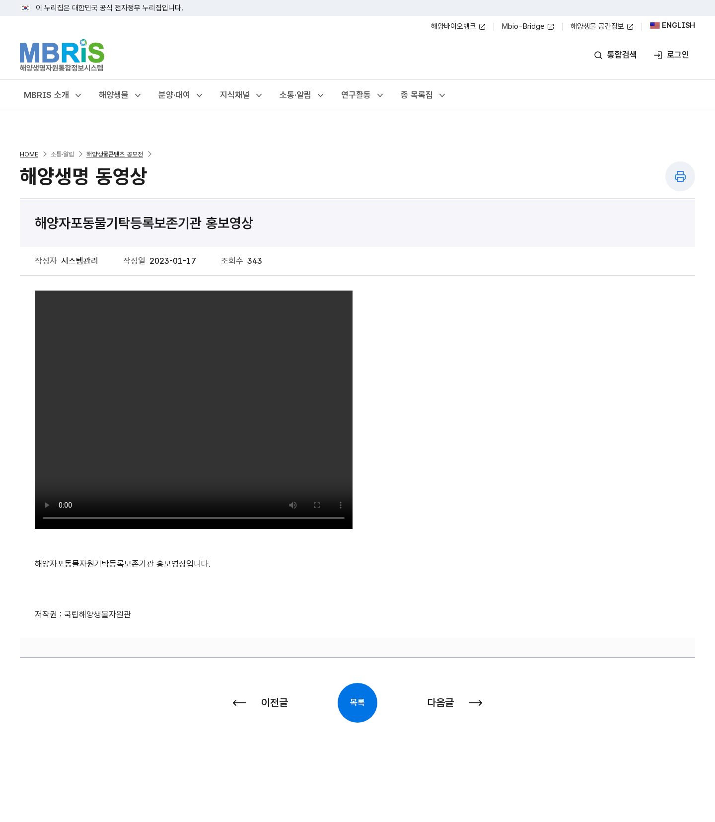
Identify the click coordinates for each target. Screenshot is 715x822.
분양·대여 (181, 95)
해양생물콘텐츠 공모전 (114, 154)
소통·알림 (302, 95)
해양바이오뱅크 (458, 27)
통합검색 (615, 55)
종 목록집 (424, 95)
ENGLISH (672, 25)
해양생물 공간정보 (602, 27)
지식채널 (242, 95)
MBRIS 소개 (53, 95)
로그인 (671, 55)
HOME (29, 154)
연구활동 (363, 95)
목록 (357, 702)
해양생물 (121, 95)
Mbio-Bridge (528, 27)
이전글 (260, 702)
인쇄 (680, 176)
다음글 (454, 702)
